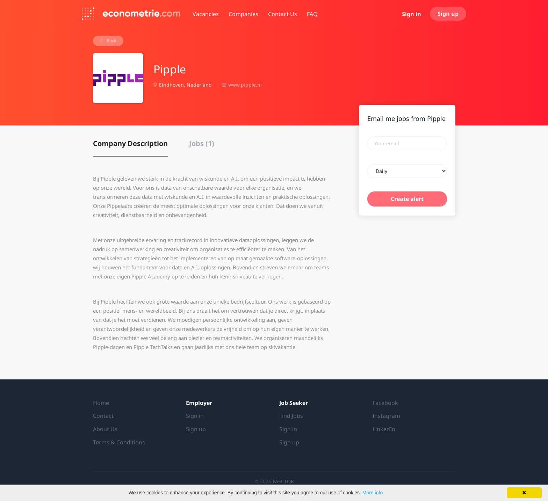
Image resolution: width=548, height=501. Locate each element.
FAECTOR (283, 481)
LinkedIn (384, 429)
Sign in (411, 14)
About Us (105, 429)
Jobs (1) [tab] (201, 143)
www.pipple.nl (245, 84)
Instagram (386, 416)
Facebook (385, 403)
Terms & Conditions (119, 442)
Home (101, 403)
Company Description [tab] (130, 143)
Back (111, 41)
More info (372, 492)
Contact (103, 416)
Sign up (448, 13)
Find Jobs (291, 416)
